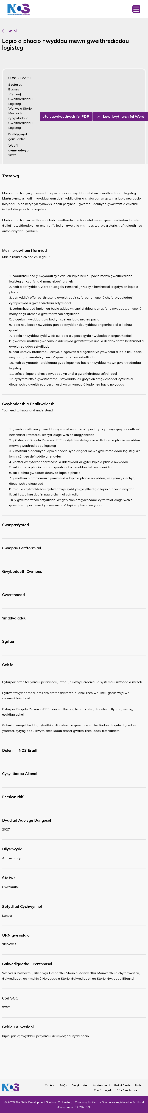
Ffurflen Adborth (129, 1090)
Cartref (50, 1085)
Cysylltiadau (79, 1085)
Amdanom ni (101, 1085)
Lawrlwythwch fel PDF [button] (69, 116)
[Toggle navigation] (136, 9)
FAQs (63, 1085)
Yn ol (12, 31)
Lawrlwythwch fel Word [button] (123, 116)
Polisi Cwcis (122, 1085)
